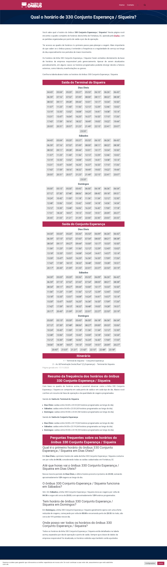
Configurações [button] (150, 563)
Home (122, 5)
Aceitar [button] (161, 563)
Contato (130, 5)
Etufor (117, 36)
